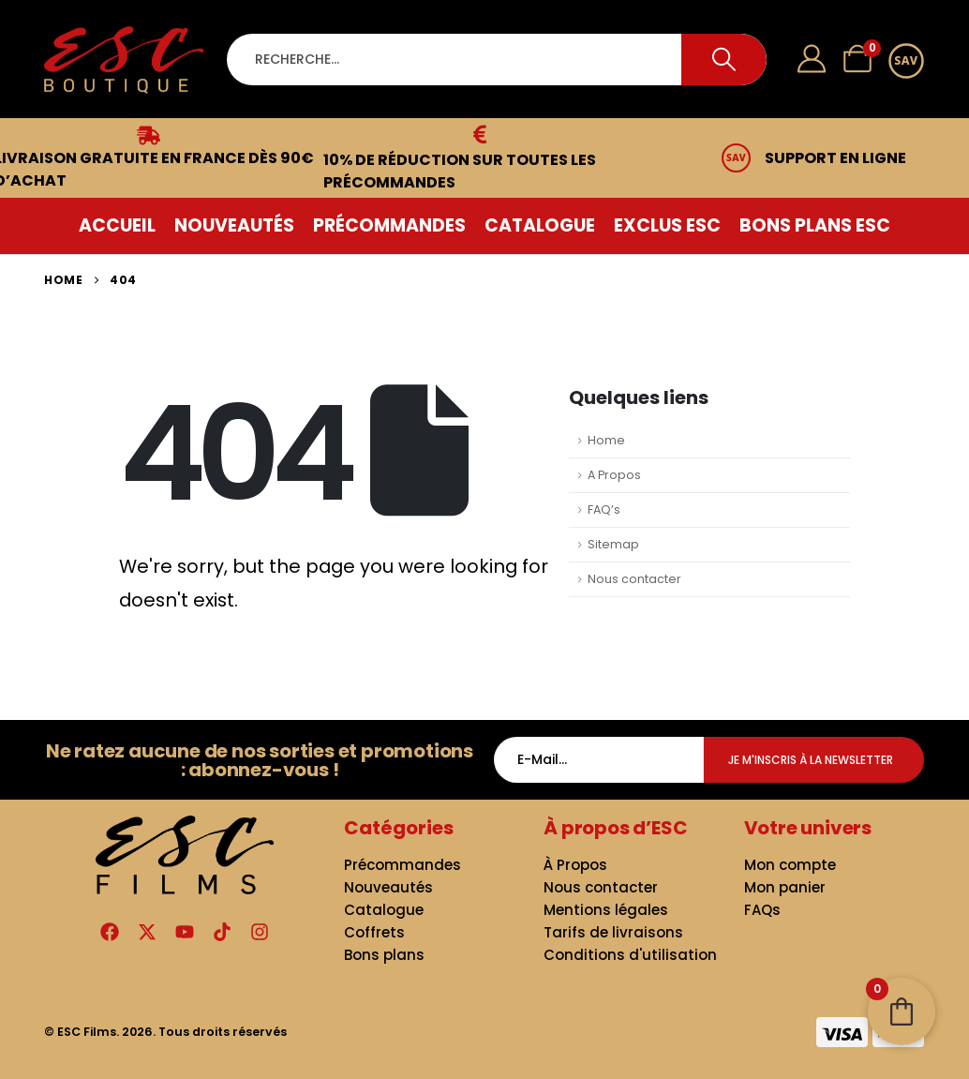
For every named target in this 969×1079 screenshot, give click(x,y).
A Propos (614, 475)
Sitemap (613, 544)
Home (606, 440)
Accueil (117, 225)
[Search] (724, 59)
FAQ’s (604, 509)
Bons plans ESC (814, 225)
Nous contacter (634, 579)
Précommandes (389, 225)
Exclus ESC (667, 225)
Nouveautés (234, 225)
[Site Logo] (123, 60)
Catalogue (539, 225)
